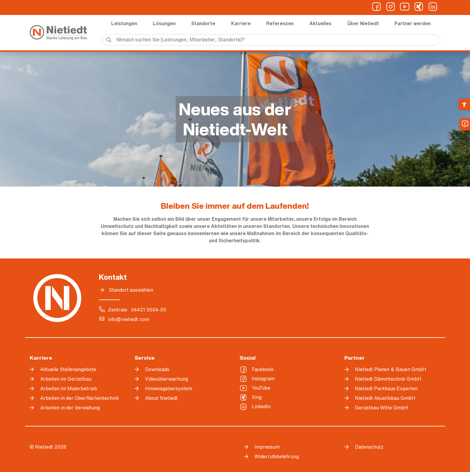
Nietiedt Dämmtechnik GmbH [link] (388, 378)
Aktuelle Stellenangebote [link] (68, 369)
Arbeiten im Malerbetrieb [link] (68, 388)
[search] (271, 40)
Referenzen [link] (280, 23)
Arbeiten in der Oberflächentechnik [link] (79, 398)
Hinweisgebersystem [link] (168, 388)
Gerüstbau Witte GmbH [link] (381, 407)
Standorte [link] (203, 23)
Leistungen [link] (124, 23)
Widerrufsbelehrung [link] (276, 456)
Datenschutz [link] (369, 446)
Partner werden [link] (412, 23)
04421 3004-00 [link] (148, 309)
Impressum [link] (267, 446)
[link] (464, 104)
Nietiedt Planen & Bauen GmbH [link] (390, 369)
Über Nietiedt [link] (363, 23)
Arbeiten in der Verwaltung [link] (70, 407)
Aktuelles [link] (320, 23)
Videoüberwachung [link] (166, 378)
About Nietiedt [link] (161, 398)
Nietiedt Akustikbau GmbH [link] (385, 398)
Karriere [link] (241, 23)
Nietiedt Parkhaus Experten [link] (386, 388)
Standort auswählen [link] (131, 290)
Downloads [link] (157, 369)
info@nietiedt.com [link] (128, 319)
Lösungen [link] (164, 23)
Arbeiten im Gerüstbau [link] (65, 378)
